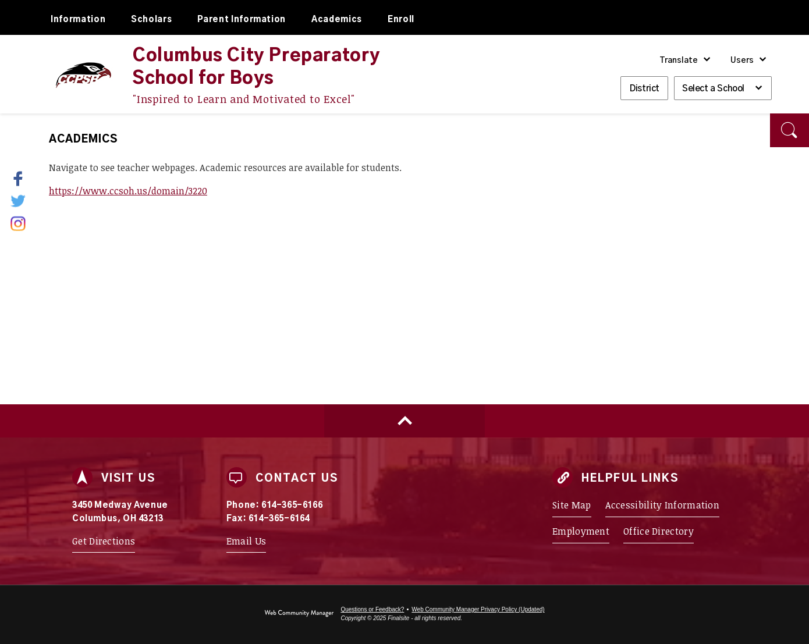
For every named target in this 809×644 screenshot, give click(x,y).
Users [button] (742, 60)
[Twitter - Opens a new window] (19, 200)
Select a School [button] (713, 88)
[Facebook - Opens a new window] (25, 178)
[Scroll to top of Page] (404, 420)
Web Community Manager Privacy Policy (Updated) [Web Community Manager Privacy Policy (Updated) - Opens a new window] (477, 609)
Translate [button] (678, 60)
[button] (789, 130)
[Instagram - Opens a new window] (19, 222)
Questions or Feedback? (372, 609)
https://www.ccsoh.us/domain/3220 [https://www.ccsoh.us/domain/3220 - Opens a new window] (128, 190)
